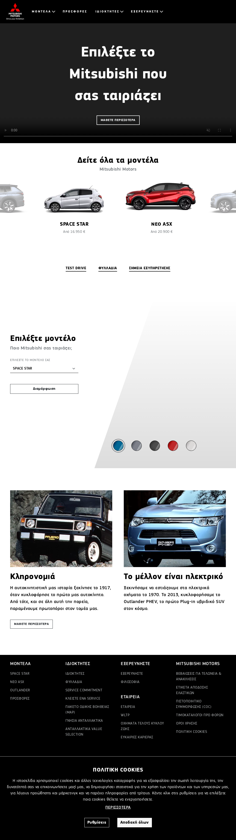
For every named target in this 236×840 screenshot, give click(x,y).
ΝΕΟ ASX (17, 682)
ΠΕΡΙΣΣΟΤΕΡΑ (118, 807)
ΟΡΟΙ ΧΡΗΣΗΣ (186, 723)
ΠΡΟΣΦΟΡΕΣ (75, 11)
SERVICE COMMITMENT (83, 690)
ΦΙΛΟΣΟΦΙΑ (130, 682)
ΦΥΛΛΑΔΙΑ (107, 268)
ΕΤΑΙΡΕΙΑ (128, 707)
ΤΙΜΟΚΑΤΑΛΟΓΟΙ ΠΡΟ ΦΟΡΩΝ (200, 715)
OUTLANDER (20, 690)
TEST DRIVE (76, 268)
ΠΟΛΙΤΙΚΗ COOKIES (191, 732)
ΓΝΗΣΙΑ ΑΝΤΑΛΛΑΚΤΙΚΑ (84, 721)
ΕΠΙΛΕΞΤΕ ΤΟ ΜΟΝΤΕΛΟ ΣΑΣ (30, 360)
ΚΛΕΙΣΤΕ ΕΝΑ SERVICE (82, 699)
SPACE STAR (19, 674)
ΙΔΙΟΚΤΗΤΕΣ (107, 11)
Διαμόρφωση (44, 389)
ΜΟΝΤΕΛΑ (41, 11)
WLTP (125, 715)
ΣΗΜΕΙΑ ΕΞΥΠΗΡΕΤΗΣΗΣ (149, 268)
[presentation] (18, 228)
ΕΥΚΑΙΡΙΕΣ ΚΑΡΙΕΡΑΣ (137, 737)
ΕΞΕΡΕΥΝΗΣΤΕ (145, 11)
